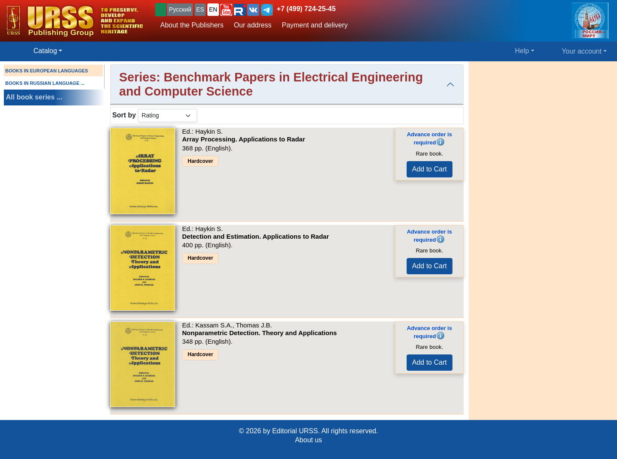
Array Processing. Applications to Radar (243, 139)
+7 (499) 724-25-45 (306, 8)
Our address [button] (253, 25)
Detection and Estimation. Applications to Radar (255, 236)
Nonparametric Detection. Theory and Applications (259, 332)
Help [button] (522, 50)
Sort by (124, 115)
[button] (226, 10)
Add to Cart (429, 169)
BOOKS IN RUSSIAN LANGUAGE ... (44, 83)
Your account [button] (582, 51)
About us (308, 440)
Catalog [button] (45, 50)
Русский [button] (180, 9)
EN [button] (213, 9)
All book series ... (34, 97)
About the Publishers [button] (192, 25)
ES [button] (200, 9)
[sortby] (167, 115)
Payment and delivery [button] (315, 25)
